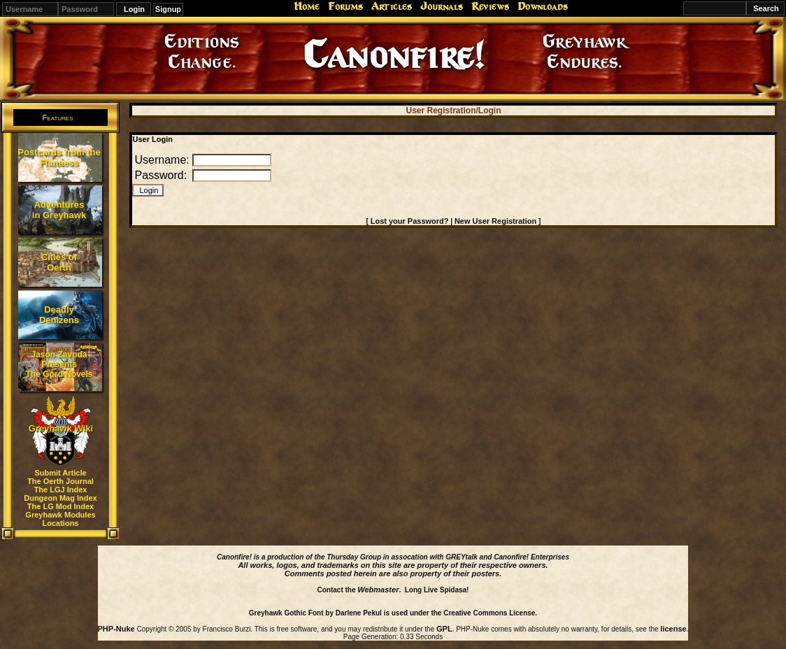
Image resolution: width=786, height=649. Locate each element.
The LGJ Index (60, 489)
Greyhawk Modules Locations (60, 519)
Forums (345, 6)
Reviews (490, 6)
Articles (391, 6)
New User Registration (495, 221)
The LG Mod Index (60, 506)
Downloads (542, 6)
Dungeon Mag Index (60, 498)
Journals (441, 6)
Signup (168, 9)
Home (307, 6)
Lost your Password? (410, 221)
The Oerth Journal (60, 481)
